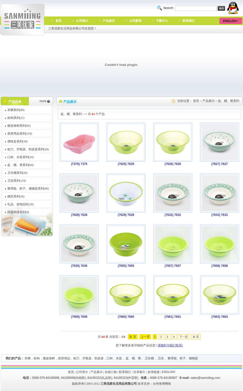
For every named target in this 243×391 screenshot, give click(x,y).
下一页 (183, 336)
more (43, 101)
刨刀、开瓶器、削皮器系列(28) (28, 149)
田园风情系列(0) (18, 212)
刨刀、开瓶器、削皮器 (88, 358)
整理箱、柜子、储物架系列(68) (28, 188)
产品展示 (109, 21)
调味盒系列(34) (17, 141)
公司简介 (82, 21)
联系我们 (188, 21)
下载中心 (162, 21)
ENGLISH (168, 372)
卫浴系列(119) (16, 180)
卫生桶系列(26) (17, 173)
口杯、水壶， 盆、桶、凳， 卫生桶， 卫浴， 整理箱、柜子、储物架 (152, 358)
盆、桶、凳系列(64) (20, 165)
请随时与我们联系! (170, 345)
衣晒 (28, 358)
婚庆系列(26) (16, 196)
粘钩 (37, 358)
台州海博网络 (162, 383)
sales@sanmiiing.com (205, 378)
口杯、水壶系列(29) (20, 157)
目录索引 (139, 372)
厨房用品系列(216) (19, 133)
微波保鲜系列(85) (19, 125)
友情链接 (153, 372)
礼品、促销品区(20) (20, 204)
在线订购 (111, 372)
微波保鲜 (49, 358)
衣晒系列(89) (16, 110)
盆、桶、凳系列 (228, 101)
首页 (58, 21)
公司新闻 (135, 21)
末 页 (196, 336)
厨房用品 (64, 358)
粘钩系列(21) (16, 118)
